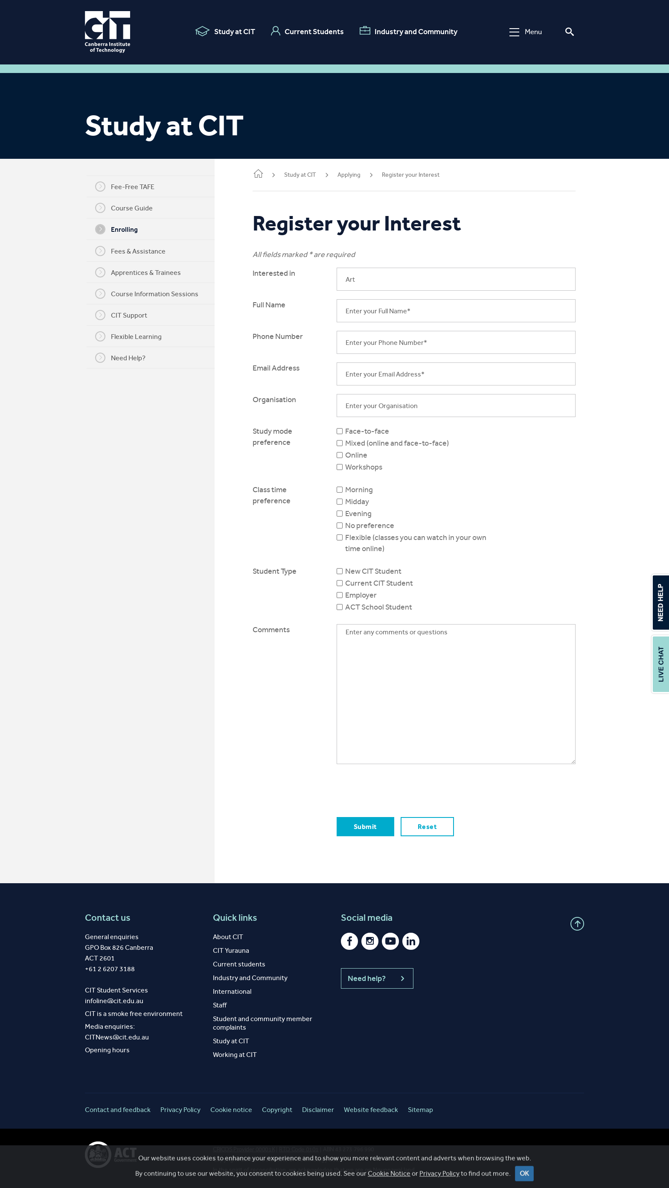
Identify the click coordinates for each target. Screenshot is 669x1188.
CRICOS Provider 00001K (244, 1149)
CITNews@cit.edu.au (117, 1037)
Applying (358, 174)
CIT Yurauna (231, 950)
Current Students (307, 31)
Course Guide (128, 208)
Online (363, 455)
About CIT (228, 937)
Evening (365, 513)
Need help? (377, 978)
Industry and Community (408, 31)
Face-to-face (374, 431)
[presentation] (408, 789)
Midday (364, 501)
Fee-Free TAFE (129, 186)
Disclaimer (318, 1110)
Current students (239, 964)
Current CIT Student (386, 583)
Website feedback (371, 1110)
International (232, 991)
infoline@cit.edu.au (114, 1001)
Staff (220, 1005)
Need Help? (125, 358)
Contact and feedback (118, 1110)
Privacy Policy (180, 1110)
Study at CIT (225, 31)
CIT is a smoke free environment (134, 1014)
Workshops (370, 467)
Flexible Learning (133, 336)
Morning (366, 489)
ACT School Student (385, 607)
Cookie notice (231, 1110)
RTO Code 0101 (299, 1149)
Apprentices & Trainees (143, 272)
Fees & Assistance (135, 251)
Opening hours (107, 1050)
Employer (368, 595)
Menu (525, 31)
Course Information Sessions (151, 294)
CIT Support (126, 315)
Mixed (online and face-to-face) (404, 443)
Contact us (108, 917)
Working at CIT (235, 1055)
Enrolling (121, 229)
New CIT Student (380, 571)
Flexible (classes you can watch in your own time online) (422, 543)
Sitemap (420, 1110)
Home (267, 174)
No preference (376, 525)
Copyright (277, 1110)
